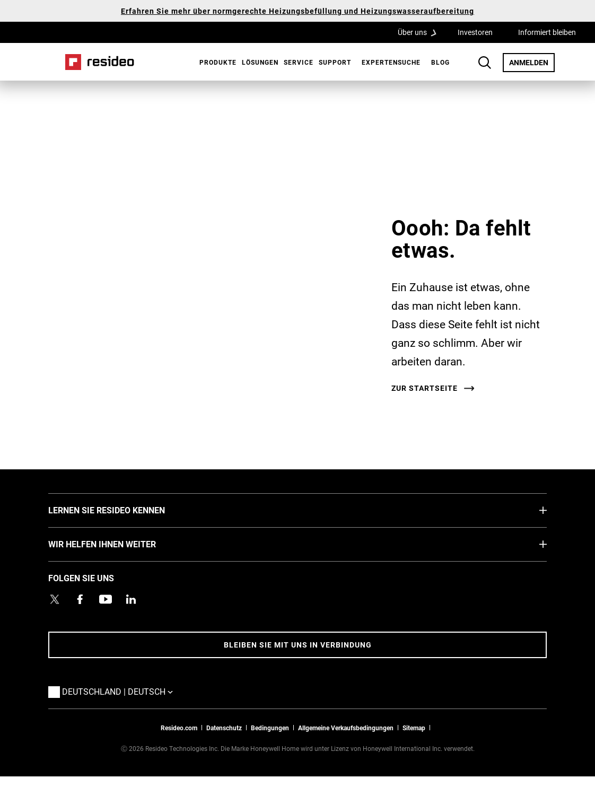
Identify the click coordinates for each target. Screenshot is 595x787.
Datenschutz (224, 727)
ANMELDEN (532, 62)
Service (298, 62)
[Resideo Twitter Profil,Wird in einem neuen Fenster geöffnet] (54, 599)
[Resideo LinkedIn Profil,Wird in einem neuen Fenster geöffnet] (131, 599)
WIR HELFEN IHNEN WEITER (118, 543)
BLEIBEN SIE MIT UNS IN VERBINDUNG (298, 645)
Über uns (420, 32)
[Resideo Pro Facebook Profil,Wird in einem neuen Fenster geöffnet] (80, 599)
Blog (440, 62)
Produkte (218, 62)
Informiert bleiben (547, 32)
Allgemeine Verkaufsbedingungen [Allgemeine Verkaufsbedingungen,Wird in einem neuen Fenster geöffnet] (345, 727)
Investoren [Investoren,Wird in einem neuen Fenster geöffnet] (475, 32)
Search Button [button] (484, 62)
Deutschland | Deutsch (120, 691)
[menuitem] (215, 62)
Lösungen (260, 62)
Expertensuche (391, 62)
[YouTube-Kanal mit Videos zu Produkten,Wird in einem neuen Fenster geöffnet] (105, 599)
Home (99, 62)
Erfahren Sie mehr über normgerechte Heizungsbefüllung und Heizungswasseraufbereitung (297, 11)
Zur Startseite (424, 388)
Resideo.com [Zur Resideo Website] (179, 727)
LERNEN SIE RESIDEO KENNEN (122, 509)
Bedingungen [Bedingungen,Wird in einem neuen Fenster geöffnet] (270, 727)
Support (335, 62)
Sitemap (413, 727)
